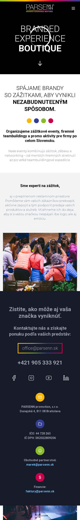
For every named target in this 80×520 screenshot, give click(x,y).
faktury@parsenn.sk (40, 491)
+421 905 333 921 (40, 362)
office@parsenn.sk (40, 348)
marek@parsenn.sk (40, 464)
